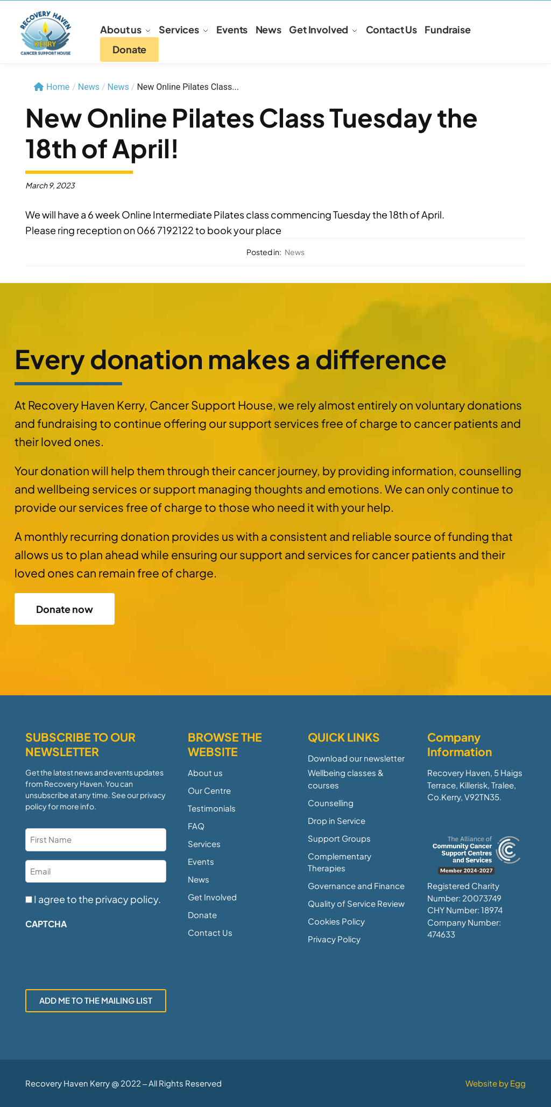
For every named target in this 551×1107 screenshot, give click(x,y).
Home (51, 87)
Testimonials (212, 808)
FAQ (196, 826)
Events (201, 861)
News (118, 87)
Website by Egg (495, 1083)
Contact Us (210, 932)
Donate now (64, 609)
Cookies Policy (336, 921)
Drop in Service (336, 820)
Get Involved (212, 897)
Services (204, 843)
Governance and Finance (356, 885)
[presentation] (107, 956)
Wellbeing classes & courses (346, 778)
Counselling (331, 803)
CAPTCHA (46, 923)
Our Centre (209, 790)
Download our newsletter (356, 758)
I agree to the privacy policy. (97, 899)
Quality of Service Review (356, 903)
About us (205, 772)
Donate (202, 914)
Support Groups (339, 838)
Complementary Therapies (339, 862)
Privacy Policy (334, 939)
